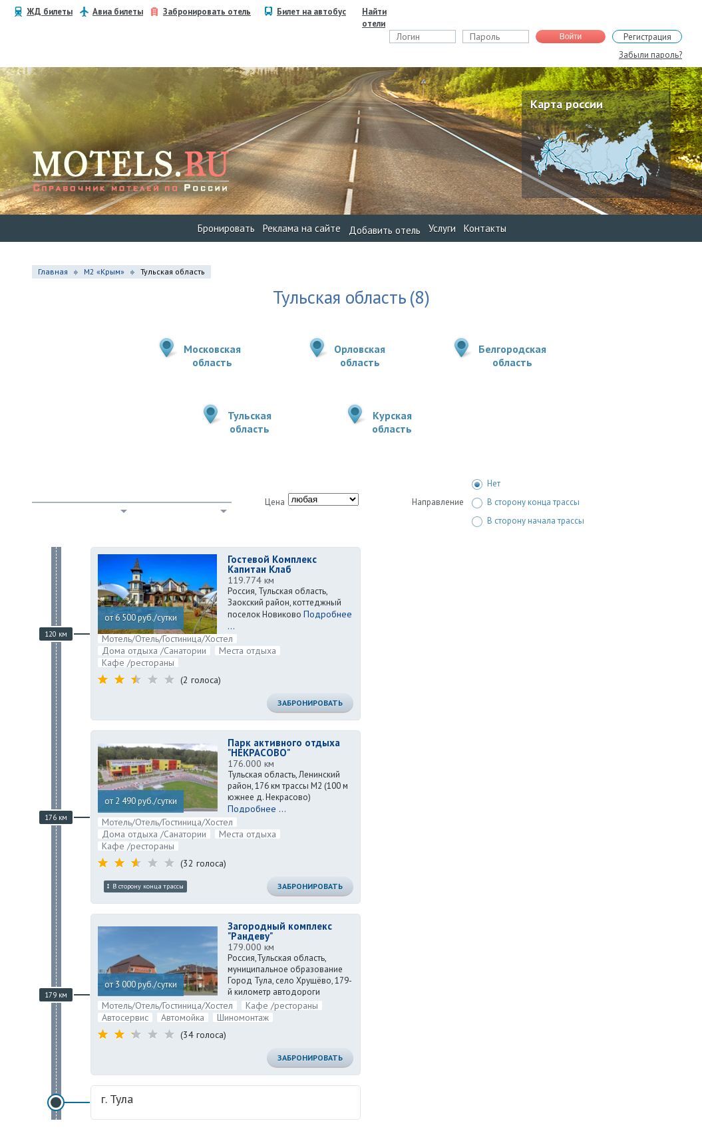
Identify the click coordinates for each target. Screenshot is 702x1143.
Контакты (485, 228)
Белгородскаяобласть (512, 355)
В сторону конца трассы (526, 502)
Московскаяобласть (212, 355)
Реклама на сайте (302, 228)
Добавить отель (385, 230)
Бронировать (226, 228)
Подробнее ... (257, 809)
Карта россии (566, 104)
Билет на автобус (311, 11)
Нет (486, 484)
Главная (53, 271)
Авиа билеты (117, 11)
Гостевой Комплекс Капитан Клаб (272, 564)
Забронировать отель (207, 11)
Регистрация (647, 37)
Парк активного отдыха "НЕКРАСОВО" (284, 748)
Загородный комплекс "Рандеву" (280, 931)
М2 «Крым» (104, 271)
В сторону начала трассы (528, 521)
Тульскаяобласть (249, 422)
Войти (571, 36)
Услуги (442, 228)
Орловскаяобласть (359, 355)
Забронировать (310, 703)
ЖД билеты (50, 11)
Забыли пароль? (650, 54)
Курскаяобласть (392, 422)
